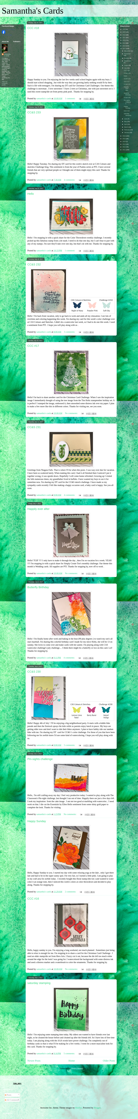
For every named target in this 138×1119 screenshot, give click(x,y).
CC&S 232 (34, 264)
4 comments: (70, 180)
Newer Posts (34, 1060)
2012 (124, 147)
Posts (8, 1095)
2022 (124, 35)
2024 (124, 29)
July (125, 68)
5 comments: (70, 745)
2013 (124, 144)
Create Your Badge (7, 35)
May (125, 121)
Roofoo (78, 1108)
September (127, 61)
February (127, 130)
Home (71, 1060)
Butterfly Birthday (38, 587)
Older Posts (109, 1060)
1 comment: (70, 98)
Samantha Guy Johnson (8, 29)
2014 (124, 141)
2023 (124, 32)
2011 (124, 150)
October (127, 58)
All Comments (12, 1100)
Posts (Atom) (77, 1068)
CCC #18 (33, 28)
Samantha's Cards (32, 10)
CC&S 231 (34, 427)
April (125, 124)
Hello (30, 193)
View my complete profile (5, 83)
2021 (124, 37)
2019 (124, 43)
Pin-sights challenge (40, 759)
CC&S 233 (34, 112)
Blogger (97, 1108)
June (126, 119)
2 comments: (71, 891)
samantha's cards (7, 55)
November (127, 54)
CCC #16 (33, 898)
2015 (124, 138)
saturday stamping (38, 983)
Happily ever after (38, 509)
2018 (124, 46)
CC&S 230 (34, 671)
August (126, 65)
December (127, 51)
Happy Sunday (36, 821)
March (126, 127)
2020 (124, 40)
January (127, 132)
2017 (124, 48)
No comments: (71, 413)
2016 (124, 136)
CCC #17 (33, 345)
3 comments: (70, 332)
